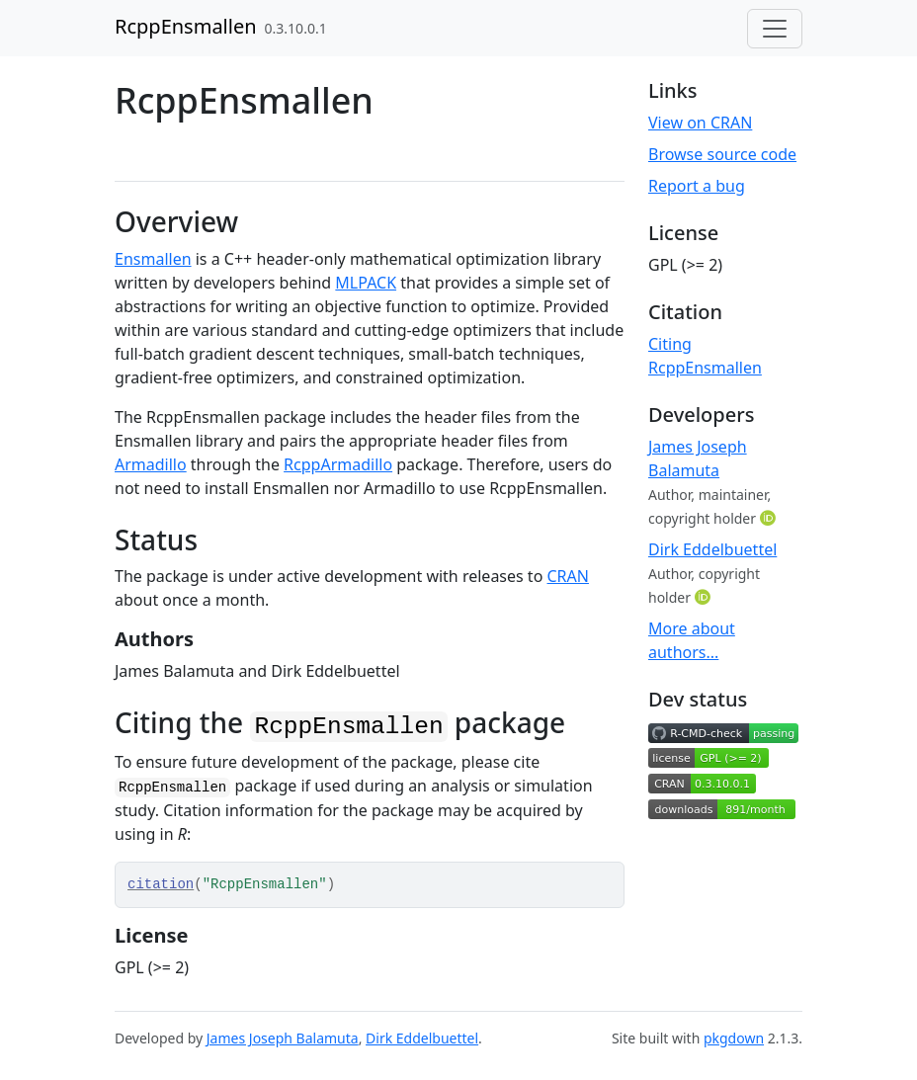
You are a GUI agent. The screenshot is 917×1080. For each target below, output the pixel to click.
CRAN (568, 576)
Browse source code (722, 154)
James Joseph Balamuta (283, 1038)
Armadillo (151, 464)
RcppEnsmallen (186, 26)
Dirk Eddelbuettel (712, 549)
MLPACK (365, 282)
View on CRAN (700, 122)
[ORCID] (770, 518)
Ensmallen (153, 259)
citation (160, 884)
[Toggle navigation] (774, 28)
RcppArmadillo (338, 464)
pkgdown (734, 1038)
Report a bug (696, 186)
